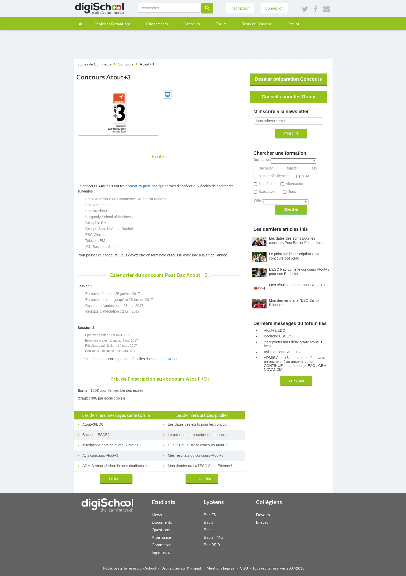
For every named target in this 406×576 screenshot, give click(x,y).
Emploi (293, 23)
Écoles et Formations (112, 23)
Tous (292, 192)
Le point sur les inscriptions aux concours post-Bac (294, 256)
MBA (305, 176)
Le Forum (296, 380)
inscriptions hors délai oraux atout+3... (113, 445)
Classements (157, 23)
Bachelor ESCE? (96, 435)
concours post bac (142, 186)
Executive (267, 192)
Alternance (294, 184)
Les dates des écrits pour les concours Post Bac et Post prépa (295, 240)
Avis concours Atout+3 (101, 455)
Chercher (291, 209)
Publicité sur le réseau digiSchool (129, 568)
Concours (191, 23)
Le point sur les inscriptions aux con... (198, 435)
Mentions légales (220, 568)
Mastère (265, 184)
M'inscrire (291, 133)
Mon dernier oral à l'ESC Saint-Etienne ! (200, 466)
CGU (244, 568)
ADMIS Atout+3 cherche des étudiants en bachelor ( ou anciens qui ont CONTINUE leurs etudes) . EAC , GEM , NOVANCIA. (296, 364)
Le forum (116, 479)
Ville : (258, 200)
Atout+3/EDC (93, 424)
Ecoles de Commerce (95, 64)
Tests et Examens (257, 23)
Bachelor (266, 168)
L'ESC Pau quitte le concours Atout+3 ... (200, 445)
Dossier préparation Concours (288, 79)
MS (314, 168)
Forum (221, 23)
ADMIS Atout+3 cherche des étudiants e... (116, 466)
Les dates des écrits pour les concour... (199, 424)
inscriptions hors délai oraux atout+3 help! (293, 344)
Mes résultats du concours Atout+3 (196, 455)
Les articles (202, 479)
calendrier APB (163, 359)
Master (292, 168)
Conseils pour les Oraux (288, 96)
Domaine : (262, 160)
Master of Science (273, 176)
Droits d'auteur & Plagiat (181, 568)
